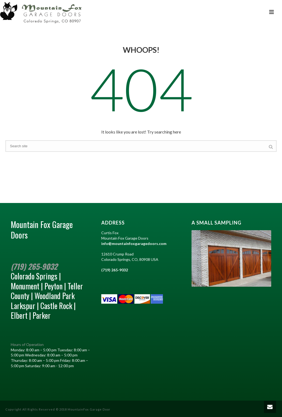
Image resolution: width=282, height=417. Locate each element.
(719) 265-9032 (34, 266)
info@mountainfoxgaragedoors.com (133, 243)
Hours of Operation (27, 344)
